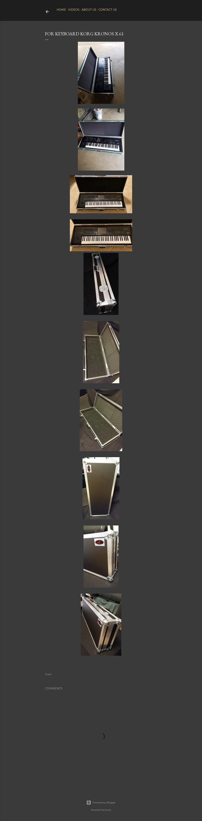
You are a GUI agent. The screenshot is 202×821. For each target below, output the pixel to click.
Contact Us (107, 9)
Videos (73, 9)
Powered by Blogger (101, 802)
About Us (89, 9)
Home (61, 9)
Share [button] (48, 674)
